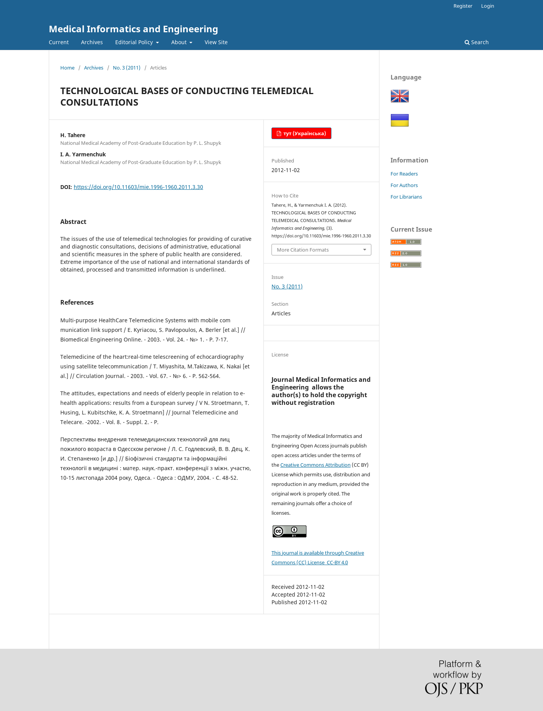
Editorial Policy (134, 42)
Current (59, 42)
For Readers (404, 173)
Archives (92, 42)
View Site (216, 42)
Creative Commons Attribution (315, 464)
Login (487, 5)
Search (477, 42)
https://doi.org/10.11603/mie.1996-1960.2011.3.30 (138, 187)
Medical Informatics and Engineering (133, 28)
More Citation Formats (303, 249)
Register (463, 5)
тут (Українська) (304, 133)
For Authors (404, 185)
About (179, 42)
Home (67, 67)
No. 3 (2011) (127, 67)
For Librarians (406, 196)
